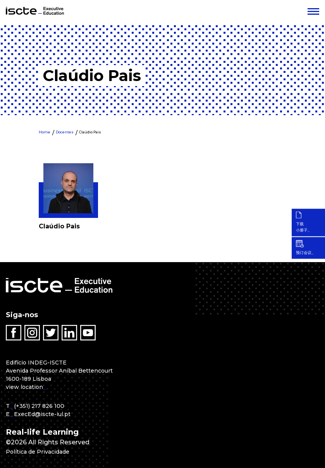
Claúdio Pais (90, 132)
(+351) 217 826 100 (39, 405)
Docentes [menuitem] (65, 132)
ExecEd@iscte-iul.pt (42, 414)
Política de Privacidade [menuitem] (42, 451)
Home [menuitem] (44, 132)
